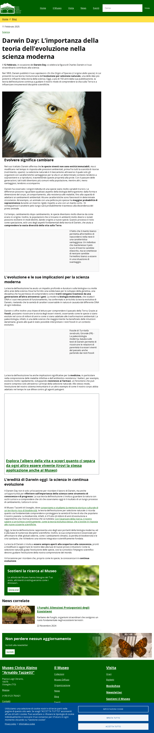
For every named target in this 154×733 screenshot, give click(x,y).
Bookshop (113, 686)
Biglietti (110, 679)
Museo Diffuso (61, 679)
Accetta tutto (113, 726)
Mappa (5, 690)
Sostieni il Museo (118, 699)
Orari (108, 674)
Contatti (6, 701)
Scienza (6, 32)
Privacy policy (10, 723)
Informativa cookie (27, 723)
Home (43, 8)
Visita (71, 8)
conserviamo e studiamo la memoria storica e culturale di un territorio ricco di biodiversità (51, 509)
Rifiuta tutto (113, 717)
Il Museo (57, 8)
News (83, 8)
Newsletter (114, 692)
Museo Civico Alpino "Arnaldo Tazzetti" (20, 670)
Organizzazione (62, 685)
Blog (14, 19)
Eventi (96, 8)
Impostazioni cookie (113, 709)
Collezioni (59, 674)
